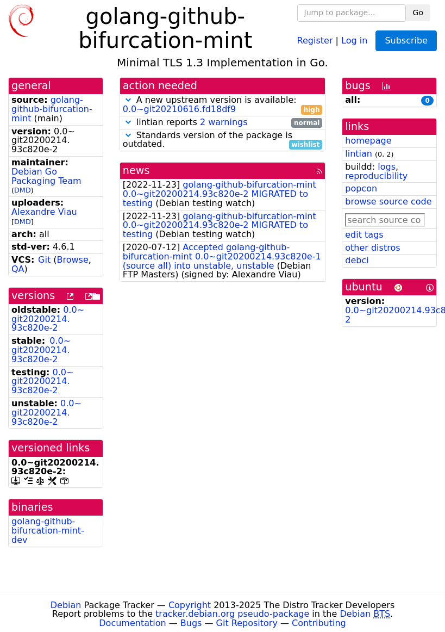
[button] (128, 100)
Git (44, 260)
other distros (372, 248)
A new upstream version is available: (223, 105)
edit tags (364, 235)
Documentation (132, 623)
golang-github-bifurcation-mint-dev (47, 530)
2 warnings (224, 122)
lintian (358, 153)
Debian (66, 605)
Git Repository (247, 623)
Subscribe (406, 40)
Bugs (191, 623)
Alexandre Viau (44, 212)
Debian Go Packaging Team (46, 176)
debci (356, 260)
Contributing (319, 623)
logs (387, 167)
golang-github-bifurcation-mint (51, 109)
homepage (368, 140)
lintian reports (223, 122)
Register (315, 40)
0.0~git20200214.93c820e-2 (47, 319)
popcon (361, 188)
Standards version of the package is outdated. (223, 140)
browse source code (388, 201)
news (136, 170)
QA (17, 269)
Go (418, 12)
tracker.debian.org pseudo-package (232, 614)
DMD (22, 190)
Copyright (189, 605)
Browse (72, 260)
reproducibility (376, 176)
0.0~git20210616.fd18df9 (179, 109)
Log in (354, 40)
